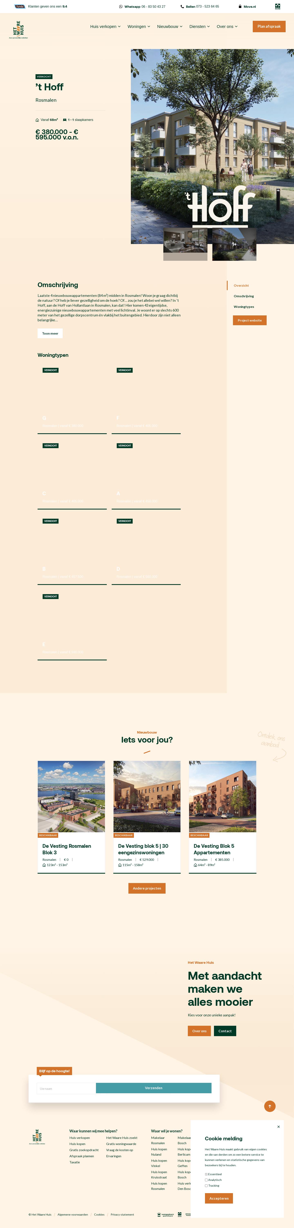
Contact (228, 1032)
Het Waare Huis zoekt (121, 1139)
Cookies (99, 1215)
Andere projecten (147, 889)
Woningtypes (244, 306)
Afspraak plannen (81, 1157)
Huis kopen (77, 1145)
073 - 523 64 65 (200, 6)
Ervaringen (113, 1157)
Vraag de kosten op (119, 1151)
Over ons (219, 30)
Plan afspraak (263, 30)
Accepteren (219, 1198)
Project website (250, 320)
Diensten (192, 30)
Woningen (131, 30)
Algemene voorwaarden (73, 1215)
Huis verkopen (98, 30)
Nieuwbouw (161, 30)
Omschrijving (244, 296)
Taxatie (74, 1163)
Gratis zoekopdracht (84, 1151)
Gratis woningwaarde (121, 1145)
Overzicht (241, 285)
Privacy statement (122, 1215)
